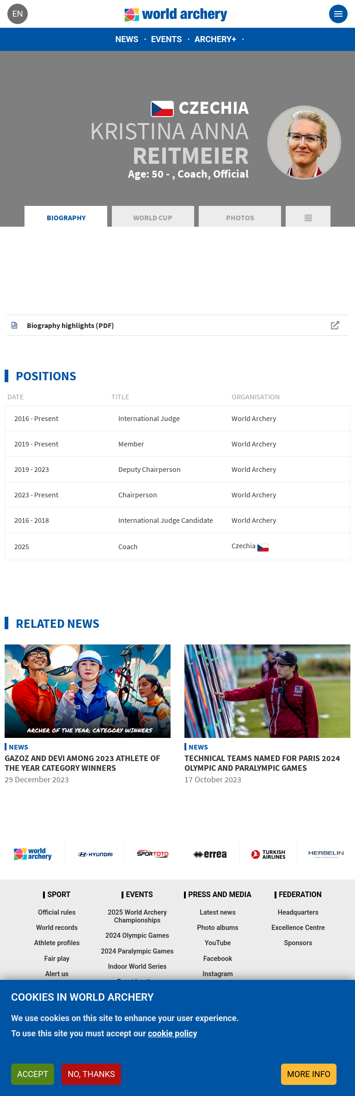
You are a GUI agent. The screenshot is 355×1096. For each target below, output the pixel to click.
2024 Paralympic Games (137, 951)
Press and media (219, 895)
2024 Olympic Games (137, 936)
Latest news (218, 912)
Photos (240, 217)
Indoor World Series (137, 967)
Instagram (217, 974)
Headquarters (298, 912)
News (127, 39)
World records (57, 928)
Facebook (218, 959)
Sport (58, 895)
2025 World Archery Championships (137, 916)
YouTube (218, 943)
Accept (32, 1074)
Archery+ (215, 39)
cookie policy (172, 1033)
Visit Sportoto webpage (153, 854)
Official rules (56, 912)
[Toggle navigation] (338, 14)
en (17, 14)
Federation (300, 895)
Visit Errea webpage (210, 854)
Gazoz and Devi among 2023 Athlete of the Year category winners (82, 763)
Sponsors (298, 943)
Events (166, 39)
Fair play (57, 959)
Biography (66, 217)
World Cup (152, 217)
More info (309, 1074)
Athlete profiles (57, 943)
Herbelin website (326, 854)
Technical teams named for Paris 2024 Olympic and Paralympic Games (262, 763)
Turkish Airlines (268, 854)
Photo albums (217, 928)
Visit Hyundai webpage (95, 854)
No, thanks (91, 1074)
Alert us (56, 974)
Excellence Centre (297, 928)
